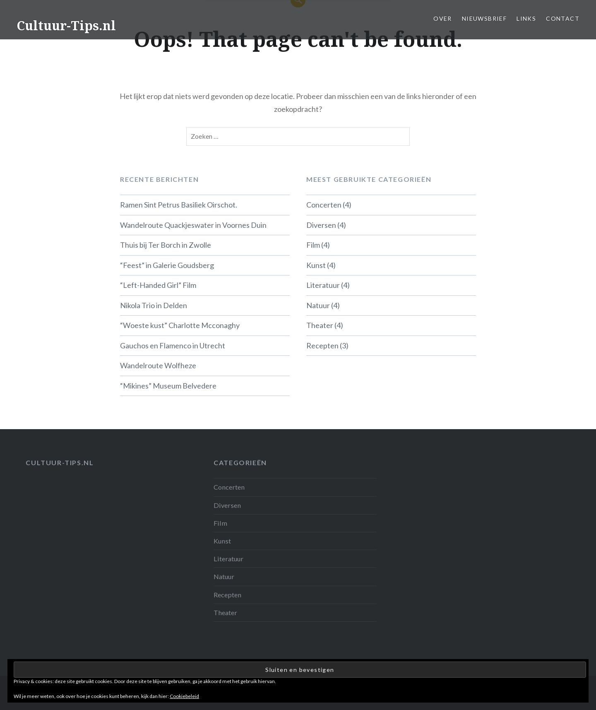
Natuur (318, 305)
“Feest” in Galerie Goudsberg (167, 265)
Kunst (316, 265)
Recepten (322, 345)
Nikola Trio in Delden (153, 305)
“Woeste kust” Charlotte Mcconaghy (180, 325)
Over (442, 18)
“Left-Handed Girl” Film (158, 285)
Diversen (321, 224)
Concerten (323, 204)
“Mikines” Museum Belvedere (168, 385)
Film (313, 244)
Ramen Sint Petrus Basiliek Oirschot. (178, 204)
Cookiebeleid (184, 696)
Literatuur (323, 285)
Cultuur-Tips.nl (66, 25)
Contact (562, 18)
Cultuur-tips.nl (60, 462)
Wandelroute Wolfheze (158, 365)
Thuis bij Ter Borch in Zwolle (165, 244)
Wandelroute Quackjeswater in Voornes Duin (193, 224)
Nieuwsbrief (484, 18)
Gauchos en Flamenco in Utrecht (172, 345)
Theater (319, 325)
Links (526, 18)
